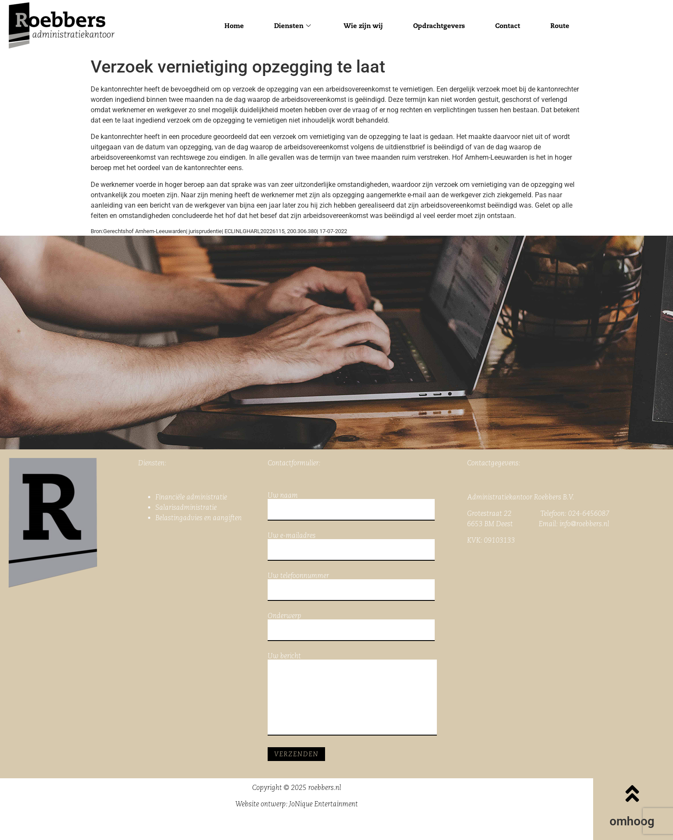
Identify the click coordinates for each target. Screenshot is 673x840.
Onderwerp (351, 627)
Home (234, 26)
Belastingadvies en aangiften (198, 518)
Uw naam (351, 506)
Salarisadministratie (186, 507)
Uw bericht (352, 694)
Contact (507, 26)
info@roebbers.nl (584, 524)
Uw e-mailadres (351, 546)
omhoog (632, 821)
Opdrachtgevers (439, 26)
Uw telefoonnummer (351, 586)
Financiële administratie (191, 497)
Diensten (292, 26)
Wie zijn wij (363, 26)
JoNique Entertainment (323, 804)
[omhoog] (632, 793)
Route (559, 26)
